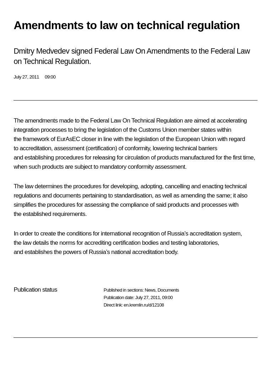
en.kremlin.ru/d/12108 (144, 305)
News (150, 290)
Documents (168, 290)
